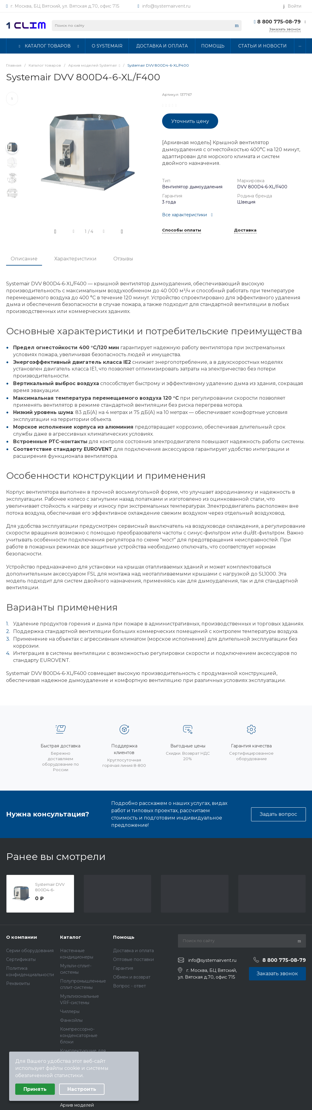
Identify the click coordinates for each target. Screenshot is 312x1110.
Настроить (81, 1089)
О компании (21, 937)
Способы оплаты (181, 230)
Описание (24, 259)
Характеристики (75, 259)
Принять (35, 1089)
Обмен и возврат (132, 977)
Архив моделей (77, 1105)
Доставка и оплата (133, 950)
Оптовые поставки (133, 959)
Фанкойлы (71, 1020)
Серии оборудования (30, 950)
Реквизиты (18, 983)
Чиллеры (70, 1011)
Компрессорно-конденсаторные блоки (79, 1035)
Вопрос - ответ (129, 986)
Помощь (123, 937)
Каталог (70, 937)
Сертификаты (21, 959)
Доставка (245, 230)
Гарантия (123, 968)
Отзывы (123, 259)
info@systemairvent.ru (166, 6)
